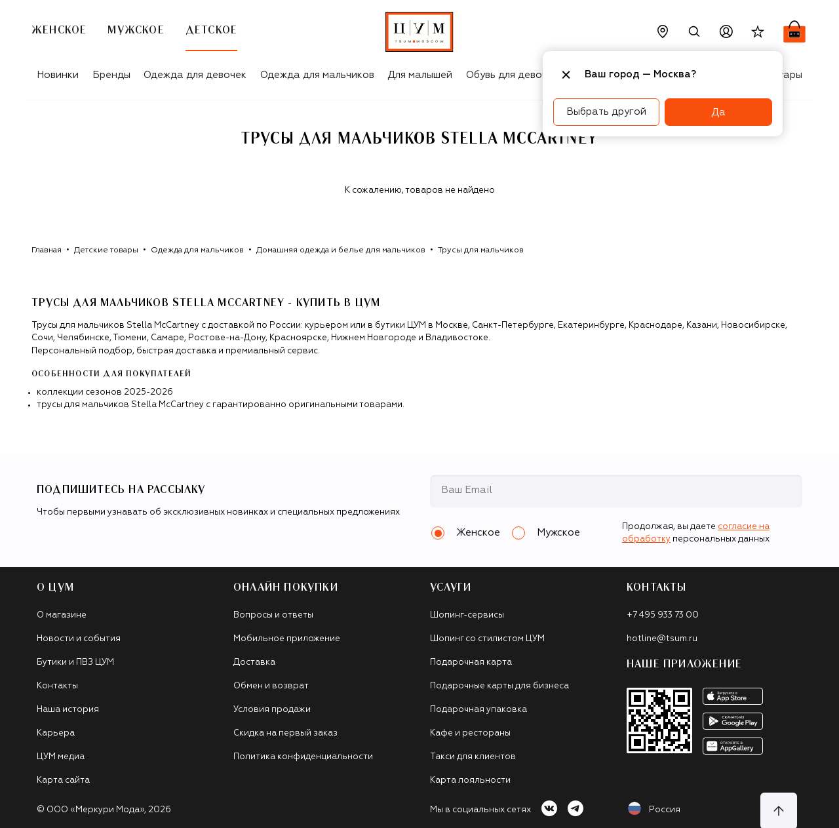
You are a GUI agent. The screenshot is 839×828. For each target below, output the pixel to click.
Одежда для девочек (195, 75)
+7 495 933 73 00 (663, 615)
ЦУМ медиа (61, 757)
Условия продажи (272, 709)
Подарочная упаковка (478, 709)
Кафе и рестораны (470, 733)
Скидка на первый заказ (285, 733)
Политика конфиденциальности (303, 757)
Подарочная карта (471, 662)
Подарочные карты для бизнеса (499, 686)
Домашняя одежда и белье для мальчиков (340, 250)
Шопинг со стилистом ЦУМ (487, 639)
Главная (46, 250)
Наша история (68, 709)
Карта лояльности (470, 780)
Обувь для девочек (512, 75)
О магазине (62, 615)
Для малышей (419, 75)
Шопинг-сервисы (467, 615)
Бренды (111, 75)
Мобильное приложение (286, 639)
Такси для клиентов (473, 757)
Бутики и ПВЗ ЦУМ (75, 662)
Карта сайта (63, 780)
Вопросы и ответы (273, 615)
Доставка (254, 662)
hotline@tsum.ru (662, 639)
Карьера (56, 733)
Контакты (57, 686)
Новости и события (79, 639)
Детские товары (106, 250)
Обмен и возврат (271, 686)
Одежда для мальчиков (317, 75)
